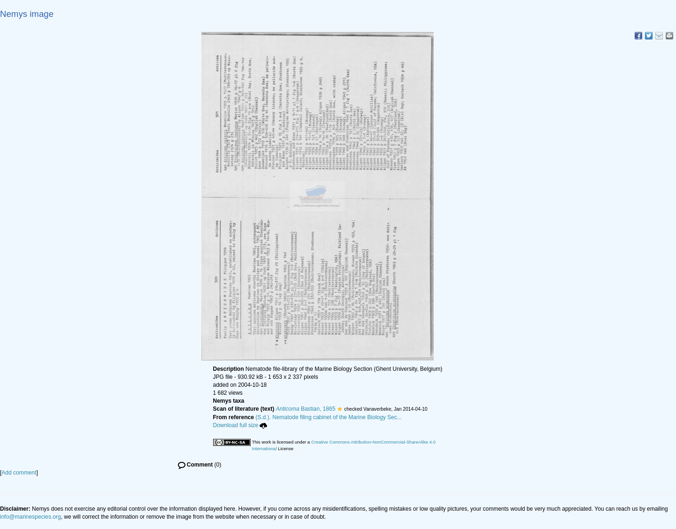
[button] (339, 408)
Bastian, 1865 (306, 409)
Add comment (18, 472)
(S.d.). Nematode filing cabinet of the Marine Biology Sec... (328, 417)
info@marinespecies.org (30, 517)
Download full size (240, 425)
